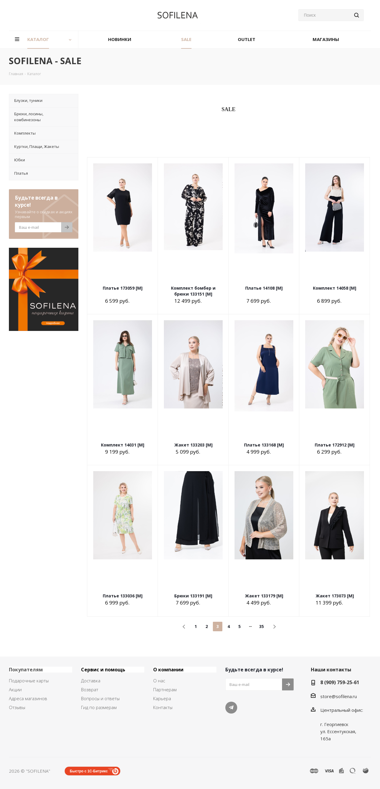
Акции (15, 689)
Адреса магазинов (28, 698)
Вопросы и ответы (100, 698)
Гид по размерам (99, 707)
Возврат (89, 689)
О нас (159, 681)
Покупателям (26, 670)
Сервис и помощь (103, 670)
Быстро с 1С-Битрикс (89, 771)
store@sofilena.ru (338, 696)
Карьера (162, 698)
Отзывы (17, 707)
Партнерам (165, 689)
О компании (168, 670)
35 (261, 626)
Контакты (162, 707)
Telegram (231, 708)
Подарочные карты (29, 681)
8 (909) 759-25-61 (339, 682)
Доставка (90, 681)
